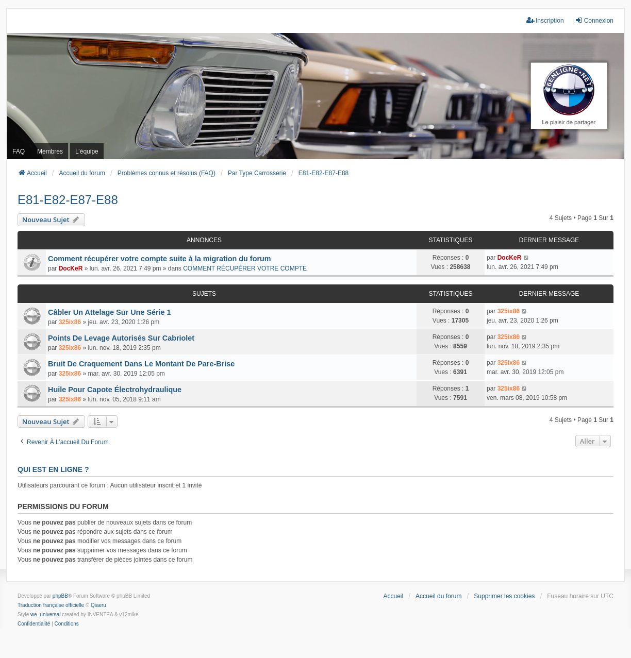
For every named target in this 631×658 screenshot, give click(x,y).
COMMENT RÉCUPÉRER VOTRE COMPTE (245, 268)
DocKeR (71, 268)
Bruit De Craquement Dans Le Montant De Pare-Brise (141, 364)
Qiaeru (98, 605)
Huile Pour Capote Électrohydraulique (114, 389)
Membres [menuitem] (50, 151)
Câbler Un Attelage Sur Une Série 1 (109, 312)
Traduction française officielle (51, 605)
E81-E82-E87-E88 (68, 200)
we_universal (45, 614)
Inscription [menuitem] (545, 20)
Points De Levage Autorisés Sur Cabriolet (121, 338)
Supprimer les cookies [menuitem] (504, 596)
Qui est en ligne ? (53, 469)
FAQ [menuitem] (18, 151)
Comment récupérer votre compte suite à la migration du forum (159, 259)
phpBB (60, 596)
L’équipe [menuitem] (86, 151)
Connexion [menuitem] (594, 20)
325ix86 (70, 322)
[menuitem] (34, 624)
